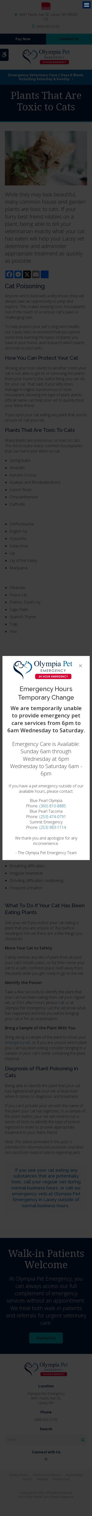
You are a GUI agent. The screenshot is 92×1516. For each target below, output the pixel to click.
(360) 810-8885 (52, 806)
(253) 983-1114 (52, 827)
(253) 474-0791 (52, 816)
